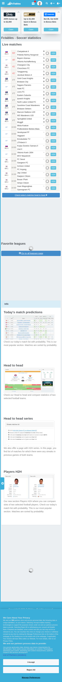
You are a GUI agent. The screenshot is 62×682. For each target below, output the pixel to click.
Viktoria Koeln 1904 (25, 153)
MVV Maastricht (23, 156)
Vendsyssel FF (23, 132)
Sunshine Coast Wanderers (28, 105)
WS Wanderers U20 (25, 115)
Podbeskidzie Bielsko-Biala (28, 129)
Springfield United (24, 119)
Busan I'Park (22, 179)
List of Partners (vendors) (14, 655)
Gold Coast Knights (25, 78)
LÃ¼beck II (22, 142)
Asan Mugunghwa (24, 186)
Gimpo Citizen (23, 183)
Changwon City (23, 65)
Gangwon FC (22, 163)
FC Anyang (21, 169)
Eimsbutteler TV (23, 139)
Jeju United (22, 173)
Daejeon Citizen (23, 176)
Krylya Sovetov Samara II (27, 146)
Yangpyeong (22, 72)
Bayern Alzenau (23, 58)
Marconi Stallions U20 (26, 112)
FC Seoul (21, 159)
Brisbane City (22, 82)
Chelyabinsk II (23, 51)
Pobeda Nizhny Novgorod (27, 55)
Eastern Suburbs (24, 95)
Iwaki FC (21, 88)
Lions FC (21, 92)
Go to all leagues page (31, 253)
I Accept (31, 662)
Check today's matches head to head (31, 195)
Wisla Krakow (23, 126)
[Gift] (33, 3)
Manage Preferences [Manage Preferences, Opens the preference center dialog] (31, 677)
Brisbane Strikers (24, 109)
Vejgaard (21, 136)
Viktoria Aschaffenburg (26, 62)
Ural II (19, 149)
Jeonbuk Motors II (24, 75)
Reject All (31, 670)
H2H (53, 53)
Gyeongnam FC (23, 190)
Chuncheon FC (23, 68)
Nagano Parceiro (24, 85)
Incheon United (23, 166)
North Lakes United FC (26, 102)
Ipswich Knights (23, 99)
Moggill (20, 122)
